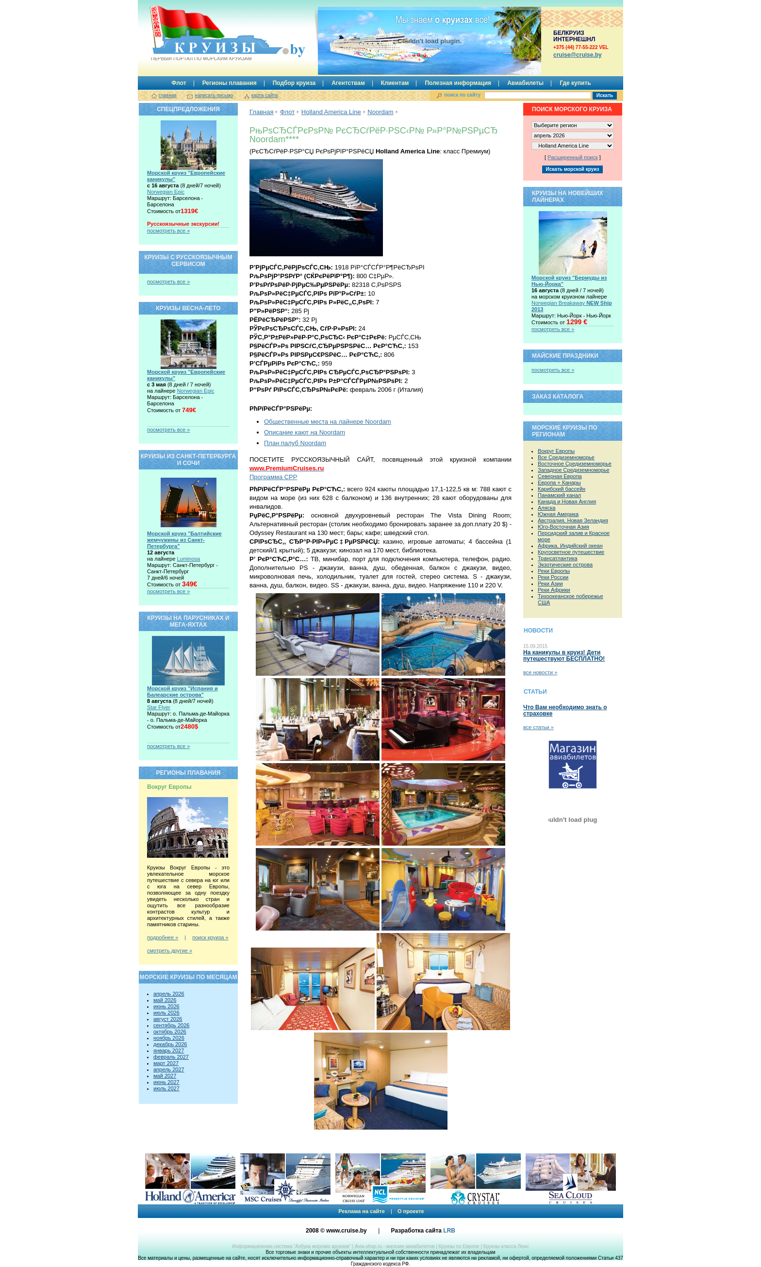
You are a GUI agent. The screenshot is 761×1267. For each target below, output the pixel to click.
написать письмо (214, 95)
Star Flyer (158, 707)
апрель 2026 (168, 994)
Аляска (546, 508)
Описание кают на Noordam (304, 432)
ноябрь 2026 (168, 1038)
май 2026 (164, 1000)
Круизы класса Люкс (506, 1246)
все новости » (540, 672)
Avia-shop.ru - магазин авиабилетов (394, 1246)
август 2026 (167, 1019)
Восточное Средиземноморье (575, 464)
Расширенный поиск (572, 157)
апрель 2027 (168, 1069)
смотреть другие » (169, 950)
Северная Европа (560, 476)
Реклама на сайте (361, 1211)
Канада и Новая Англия (567, 501)
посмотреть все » (168, 230)
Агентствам (348, 83)
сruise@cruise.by (577, 54)
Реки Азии (550, 583)
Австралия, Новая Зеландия (573, 520)
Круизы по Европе (458, 1246)
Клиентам (395, 83)
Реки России (553, 577)
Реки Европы (554, 571)
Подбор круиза (294, 83)
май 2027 (164, 1076)
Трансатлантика (558, 558)
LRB (449, 1230)
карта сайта (264, 95)
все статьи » (538, 727)
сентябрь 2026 (171, 1025)
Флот (178, 83)
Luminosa (188, 559)
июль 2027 (166, 1088)
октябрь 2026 (169, 1031)
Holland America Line (331, 112)
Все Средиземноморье (566, 457)
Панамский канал (559, 495)
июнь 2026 (166, 1006)
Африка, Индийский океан (570, 546)
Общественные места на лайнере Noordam (327, 421)
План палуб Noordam (295, 443)
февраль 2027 (171, 1057)
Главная (261, 112)
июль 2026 (166, 1013)
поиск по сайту (462, 95)
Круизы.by (200, 33)
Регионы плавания (229, 83)
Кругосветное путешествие (571, 552)
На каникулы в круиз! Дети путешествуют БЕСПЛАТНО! (564, 655)
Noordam (380, 112)
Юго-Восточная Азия (563, 527)
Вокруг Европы (556, 451)
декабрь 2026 (170, 1044)
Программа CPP (273, 477)
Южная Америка (558, 514)
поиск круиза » (210, 937)
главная (168, 95)
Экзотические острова (565, 564)
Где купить (575, 83)
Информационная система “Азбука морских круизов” (291, 1246)
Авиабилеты (525, 83)
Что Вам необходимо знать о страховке (565, 710)
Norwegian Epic (165, 192)
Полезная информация (458, 83)
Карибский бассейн (561, 489)
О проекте (410, 1211)
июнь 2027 (166, 1082)
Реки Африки (554, 590)
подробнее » (162, 937)
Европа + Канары (559, 482)
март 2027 (166, 1063)
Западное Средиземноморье (574, 470)
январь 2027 (168, 1050)
